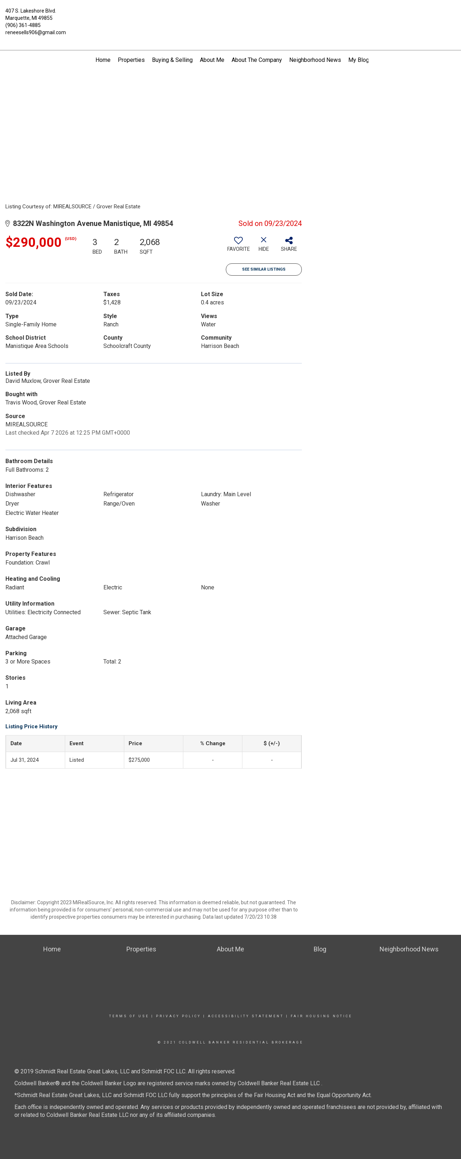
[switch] (238, 247)
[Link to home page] (230, 15)
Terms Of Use (129, 1016)
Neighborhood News (315, 59)
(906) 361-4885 (23, 25)
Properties (131, 59)
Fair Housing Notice (321, 1016)
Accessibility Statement (246, 1016)
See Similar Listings (264, 269)
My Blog (358, 59)
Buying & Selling (172, 59)
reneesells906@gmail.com (35, 32)
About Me (212, 59)
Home (103, 59)
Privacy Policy (178, 1016)
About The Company (257, 59)
